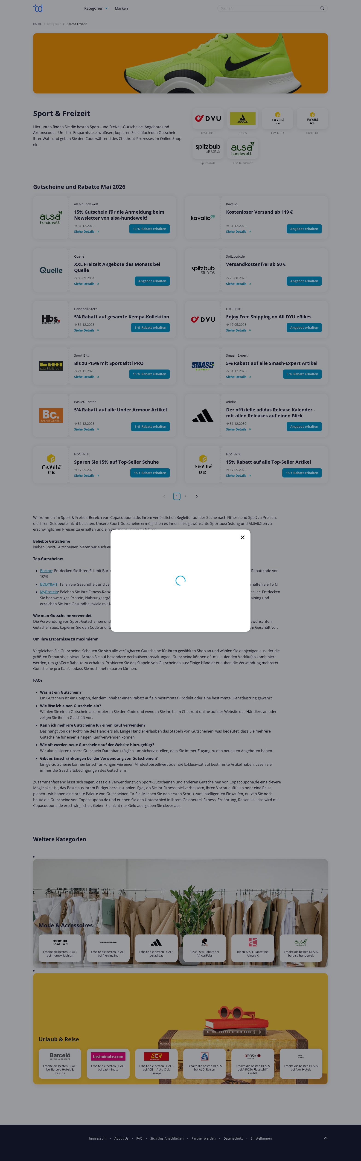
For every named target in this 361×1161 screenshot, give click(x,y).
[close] (243, 537)
